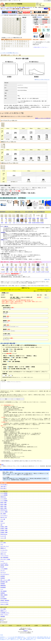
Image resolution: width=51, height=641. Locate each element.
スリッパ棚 (3, 519)
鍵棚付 (26, 218)
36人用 (33, 271)
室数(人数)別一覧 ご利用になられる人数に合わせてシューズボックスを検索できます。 (21, 261)
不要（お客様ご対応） (18, 349)
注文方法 (10, 625)
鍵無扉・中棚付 (4, 506)
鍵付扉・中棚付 (4, 502)
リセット (18, 399)
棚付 (2, 218)
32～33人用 (25, 271)
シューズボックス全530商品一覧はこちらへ (9, 52)
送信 (6, 399)
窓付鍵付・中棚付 (4, 526)
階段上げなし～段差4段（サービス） (17, 355)
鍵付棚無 (30, 218)
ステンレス (18, 222)
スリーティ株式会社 (47, 0)
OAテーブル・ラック (5, 546)
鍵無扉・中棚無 (4, 508)
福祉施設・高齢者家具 (5, 600)
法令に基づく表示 (45, 625)
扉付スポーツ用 (4, 517)
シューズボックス (4, 563)
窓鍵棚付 (30, 222)
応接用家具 (3, 578)
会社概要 (36, 625)
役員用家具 (3, 576)
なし (28, 368)
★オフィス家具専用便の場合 (7, 427)
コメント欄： (25, 384)
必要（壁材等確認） (16, 361)
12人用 (24, 266)
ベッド (2, 589)
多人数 (14, 218)
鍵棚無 (38, 218)
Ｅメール (2, 620)
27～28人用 (16, 271)
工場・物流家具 (4, 591)
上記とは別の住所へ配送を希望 (7, 343)
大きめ (10, 222)
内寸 (24, 24)
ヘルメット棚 (3, 537)
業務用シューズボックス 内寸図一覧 (42, 118)
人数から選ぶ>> (4, 486)
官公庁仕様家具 (4, 598)
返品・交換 (28, 625)
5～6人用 (7, 266)
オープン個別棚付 (4, 493)
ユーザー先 (21, 366)
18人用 (42, 266)
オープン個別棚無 (4, 494)
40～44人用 (38, 271)
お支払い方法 (19, 625)
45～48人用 (42, 271)
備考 (24, 31)
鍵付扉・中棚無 (4, 504)
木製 (26, 222)
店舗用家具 (3, 593)
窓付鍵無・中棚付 (4, 530)
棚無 (6, 218)
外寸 (24, 22)
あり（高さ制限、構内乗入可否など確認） (17, 368)
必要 (14, 359)
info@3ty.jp (25, 630)
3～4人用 (2, 266)
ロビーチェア (3, 572)
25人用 (11, 271)
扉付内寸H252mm (4, 509)
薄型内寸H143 (3, 496)
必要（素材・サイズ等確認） (21, 357)
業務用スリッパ (4, 610)
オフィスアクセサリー (5, 574)
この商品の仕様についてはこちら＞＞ (40, 47)
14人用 (29, 266)
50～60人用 (47, 271)
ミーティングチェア (4, 555)
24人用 (7, 271)
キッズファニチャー (4, 602)
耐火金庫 (2, 566)
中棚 (24, 27)
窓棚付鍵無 (38, 222)
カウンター (3, 570)
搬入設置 (44, 30)
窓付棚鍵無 (42, 222)
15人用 (33, 266)
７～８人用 (11, 266)
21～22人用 (3, 271)
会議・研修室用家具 (4, 557)
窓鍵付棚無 (34, 222)
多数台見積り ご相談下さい (39, 39)
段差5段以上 (29, 355)
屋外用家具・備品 (4, 581)
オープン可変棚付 (4, 500)
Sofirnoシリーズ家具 (4, 604)
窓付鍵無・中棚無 (4, 532)
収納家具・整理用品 (4, 564)
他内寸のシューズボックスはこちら (42, 79)
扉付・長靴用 (3, 513)
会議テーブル (3, 553)
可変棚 (18, 218)
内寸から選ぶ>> (4, 488)
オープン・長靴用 (4, 511)
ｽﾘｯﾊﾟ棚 (22, 218)
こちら (49, 291)
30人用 (20, 271)
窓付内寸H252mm (4, 534)
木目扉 (2, 521)
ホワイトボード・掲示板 (5, 559)
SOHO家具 (3, 596)
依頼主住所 (10, 366)
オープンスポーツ (4, 515)
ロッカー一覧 (3, 536)
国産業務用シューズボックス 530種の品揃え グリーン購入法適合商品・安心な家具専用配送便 (22, 211)
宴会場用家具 (3, 587)
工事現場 (32, 366)
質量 (24, 29)
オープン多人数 (4, 498)
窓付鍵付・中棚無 (4, 528)
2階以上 (34, 355)
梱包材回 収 (48, 30)
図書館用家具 (3, 585)
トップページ (3, 7)
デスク (2, 544)
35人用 (29, 271)
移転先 (16, 366)
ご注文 (46, 26)
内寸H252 (41, 218)
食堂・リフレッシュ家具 (5, 579)
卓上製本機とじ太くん (5, 612)
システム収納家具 (4, 568)
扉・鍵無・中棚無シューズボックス (24, 7)
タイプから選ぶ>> (4, 484)
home (3, 625)
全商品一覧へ (47, 279)
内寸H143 (10, 218)
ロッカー (2, 561)
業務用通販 (3, 616)
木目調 (22, 222)
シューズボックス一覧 (11, 7)
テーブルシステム (4, 550)
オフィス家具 (3, 542)
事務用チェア (3, 548)
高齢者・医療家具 (4, 594)
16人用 (38, 266)
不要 (14, 351)
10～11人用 (20, 266)
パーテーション (4, 551)
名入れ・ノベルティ (4, 614)
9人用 (16, 266)
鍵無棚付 (34, 218)
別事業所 (27, 366)
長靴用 (2, 222)
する (10, 349)
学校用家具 (3, 583)
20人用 (47, 266)
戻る (2, 464)
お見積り (37, 26)
